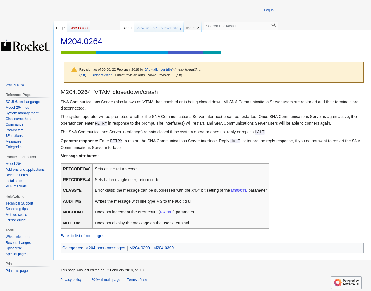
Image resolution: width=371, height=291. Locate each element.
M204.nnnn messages (105, 248)
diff (83, 75)
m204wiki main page (104, 280)
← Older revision (99, 75)
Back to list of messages (82, 235)
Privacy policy (70, 280)
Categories (72, 248)
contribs (166, 69)
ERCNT (166, 212)
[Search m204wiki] (241, 26)
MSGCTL (239, 190)
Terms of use (137, 280)
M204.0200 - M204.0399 (152, 248)
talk (155, 69)
